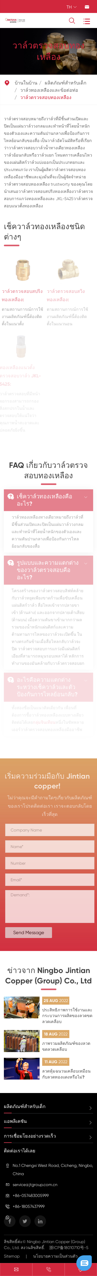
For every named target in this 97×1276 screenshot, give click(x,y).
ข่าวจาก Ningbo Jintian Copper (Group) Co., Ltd (48, 977)
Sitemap (12, 1256)
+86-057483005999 (31, 1195)
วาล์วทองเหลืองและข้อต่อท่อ (49, 90)
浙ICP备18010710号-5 (68, 1247)
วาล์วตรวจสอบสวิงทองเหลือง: (64, 295)
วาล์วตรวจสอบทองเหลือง (45, 97)
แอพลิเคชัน (15, 1121)
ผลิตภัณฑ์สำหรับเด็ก (65, 83)
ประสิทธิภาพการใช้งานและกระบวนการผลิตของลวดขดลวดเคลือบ (67, 1015)
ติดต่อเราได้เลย (19, 1151)
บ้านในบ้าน (26, 83)
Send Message (30, 932)
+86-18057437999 (28, 1206)
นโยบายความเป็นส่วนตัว (55, 1256)
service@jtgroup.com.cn (35, 1184)
